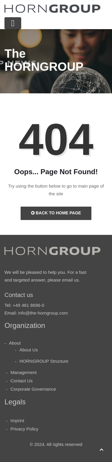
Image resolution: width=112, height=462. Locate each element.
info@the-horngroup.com (43, 312)
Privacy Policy (24, 428)
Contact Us (21, 380)
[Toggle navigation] (12, 23)
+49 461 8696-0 (29, 305)
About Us (28, 349)
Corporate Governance (33, 389)
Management (23, 372)
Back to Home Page (56, 212)
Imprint (17, 420)
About (15, 342)
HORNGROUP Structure (43, 361)
